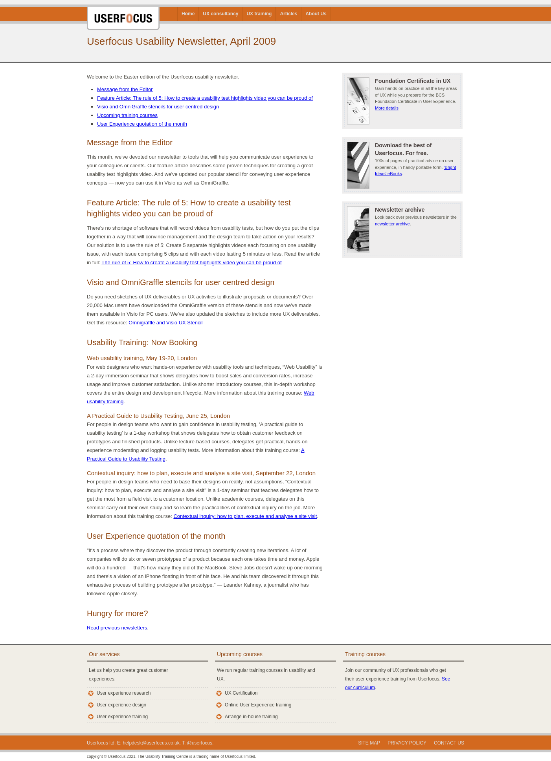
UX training (259, 13)
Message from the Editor (125, 89)
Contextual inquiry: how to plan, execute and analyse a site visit (245, 516)
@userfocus (199, 743)
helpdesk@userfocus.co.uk (151, 743)
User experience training (122, 716)
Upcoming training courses (127, 115)
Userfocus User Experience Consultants (123, 15)
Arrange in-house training (251, 716)
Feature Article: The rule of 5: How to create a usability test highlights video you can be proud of (205, 98)
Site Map (369, 743)
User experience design (121, 705)
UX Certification (241, 693)
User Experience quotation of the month (142, 124)
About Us (315, 13)
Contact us (449, 743)
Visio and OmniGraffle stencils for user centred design (158, 107)
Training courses (365, 654)
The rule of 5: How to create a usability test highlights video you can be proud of (191, 262)
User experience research (124, 693)
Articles (288, 13)
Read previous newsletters (117, 628)
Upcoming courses (240, 654)
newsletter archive (392, 223)
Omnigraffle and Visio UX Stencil (165, 323)
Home (188, 13)
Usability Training (160, 756)
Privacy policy (407, 743)
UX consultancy (220, 13)
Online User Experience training (258, 705)
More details (387, 108)
